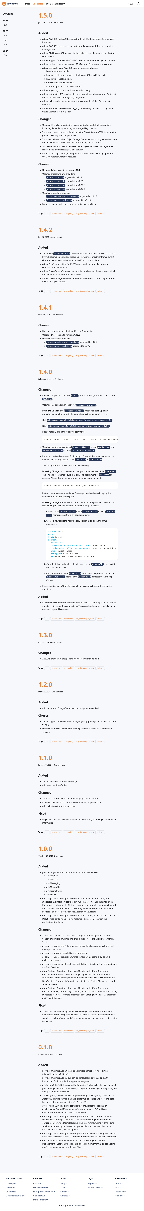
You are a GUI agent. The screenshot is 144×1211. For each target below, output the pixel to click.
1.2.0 (45, 684)
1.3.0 (5, 55)
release (100, 213)
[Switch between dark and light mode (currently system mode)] (138, 4)
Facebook (120, 1191)
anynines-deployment (85, 213)
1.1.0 (45, 758)
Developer (11, 1183)
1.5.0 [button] (130, 3)
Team (64, 1187)
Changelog (38, 3)
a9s (46, 213)
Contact (65, 1195)
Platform (38, 1183)
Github (119, 1183)
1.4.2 (5, 35)
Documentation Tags (15, 1195)
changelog (68, 213)
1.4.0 (5, 44)
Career (64, 1191)
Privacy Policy (95, 1187)
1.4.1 (5, 40)
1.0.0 (45, 849)
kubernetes (56, 213)
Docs (27, 3)
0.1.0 (45, 1047)
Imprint (92, 1183)
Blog (63, 1183)
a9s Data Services (55, 3)
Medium (120, 1195)
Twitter (119, 1187)
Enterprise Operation (44, 1191)
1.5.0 (5, 25)
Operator (10, 1187)
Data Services (40, 1187)
